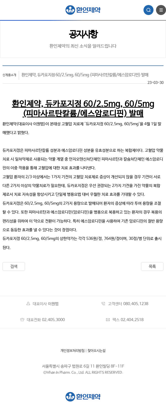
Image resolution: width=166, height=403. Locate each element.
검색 (13, 266)
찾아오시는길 (97, 351)
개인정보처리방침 (72, 351)
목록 (152, 266)
